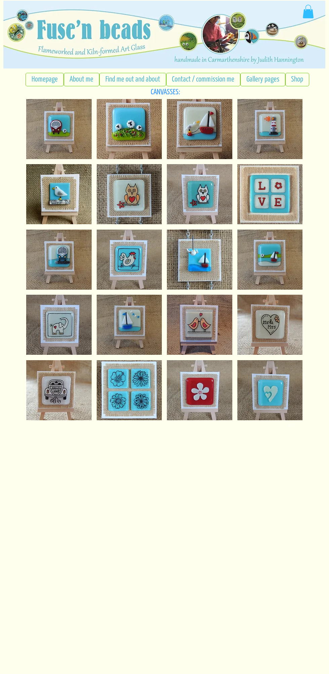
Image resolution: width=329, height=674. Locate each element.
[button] (59, 129)
